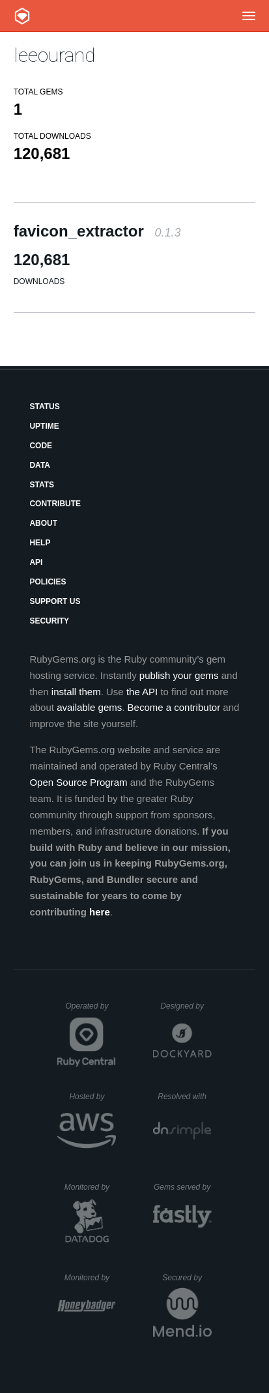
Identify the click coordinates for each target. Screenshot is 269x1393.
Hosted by (92, 1096)
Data (39, 465)
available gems (89, 707)
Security (49, 620)
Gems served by (183, 1187)
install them (76, 691)
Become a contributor (174, 707)
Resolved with (184, 1096)
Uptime (44, 426)
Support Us (54, 601)
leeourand (54, 55)
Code (40, 445)
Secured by (186, 1277)
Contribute (55, 503)
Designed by (185, 1006)
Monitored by (90, 1187)
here (99, 911)
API (35, 562)
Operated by (90, 1010)
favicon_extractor (97, 231)
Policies (47, 581)
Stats (41, 484)
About (43, 523)
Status (44, 406)
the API (142, 691)
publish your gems (179, 675)
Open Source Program (78, 782)
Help (39, 542)
